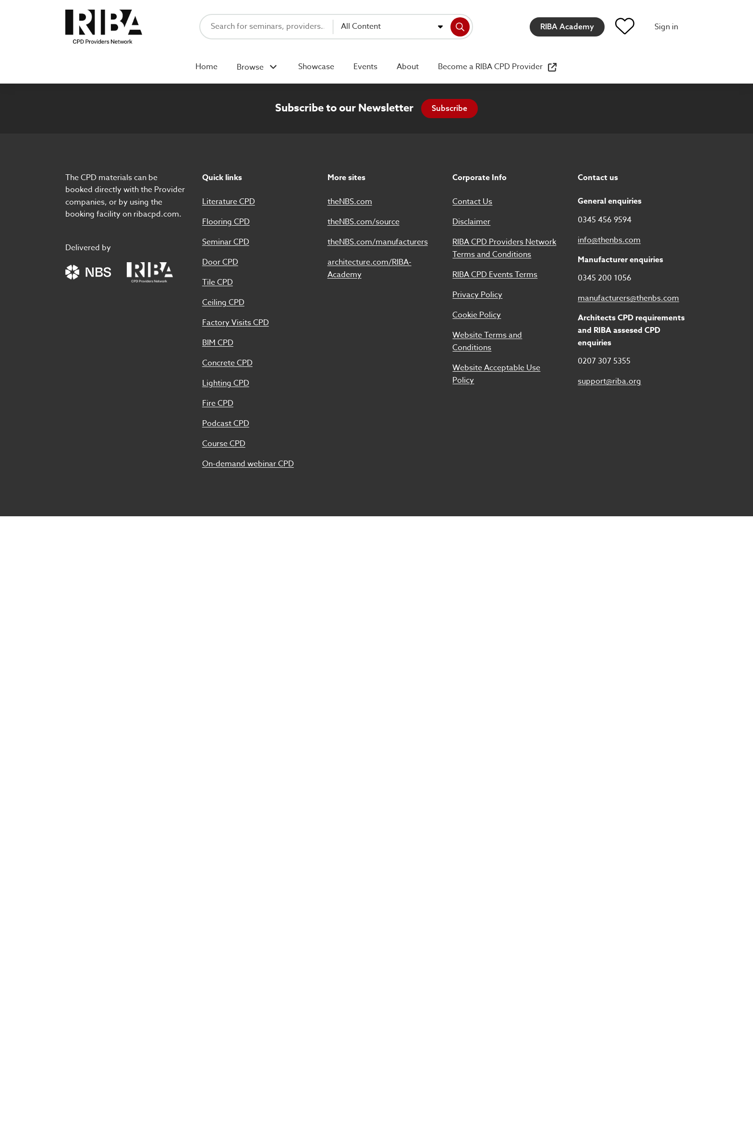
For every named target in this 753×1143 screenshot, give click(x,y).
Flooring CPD (226, 222)
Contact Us (472, 201)
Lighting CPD (225, 383)
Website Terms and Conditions (487, 341)
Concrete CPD (227, 363)
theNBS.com (350, 201)
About (408, 67)
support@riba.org (609, 381)
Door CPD (220, 262)
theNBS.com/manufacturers (378, 242)
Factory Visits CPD (235, 322)
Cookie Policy (476, 315)
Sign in (666, 27)
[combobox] (392, 27)
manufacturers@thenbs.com (628, 298)
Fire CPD (217, 403)
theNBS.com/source (364, 222)
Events (365, 67)
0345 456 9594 (605, 220)
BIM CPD (217, 343)
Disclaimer (471, 222)
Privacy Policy (477, 295)
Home (206, 67)
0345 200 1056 (605, 278)
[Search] (460, 26)
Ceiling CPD (223, 302)
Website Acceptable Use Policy (496, 374)
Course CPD (223, 444)
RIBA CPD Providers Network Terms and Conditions (504, 248)
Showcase (316, 67)
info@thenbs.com (609, 240)
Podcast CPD (225, 423)
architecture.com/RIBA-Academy (370, 268)
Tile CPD (217, 282)
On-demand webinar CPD (248, 464)
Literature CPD (228, 201)
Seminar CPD (225, 242)
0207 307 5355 (604, 361)
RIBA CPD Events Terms (494, 274)
